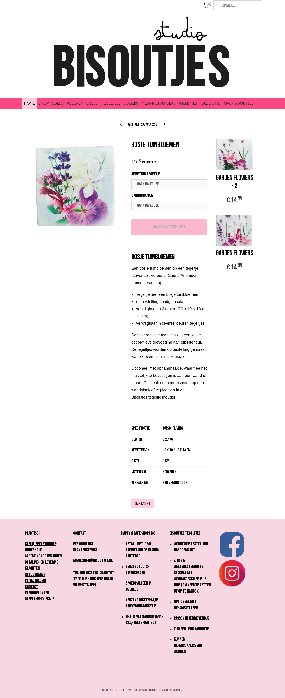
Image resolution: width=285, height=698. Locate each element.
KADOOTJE (210, 103)
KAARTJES (188, 103)
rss (135, 690)
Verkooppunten (37, 593)
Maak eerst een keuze (168, 227)
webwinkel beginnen (148, 690)
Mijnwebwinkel (176, 690)
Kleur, (31, 544)
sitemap (128, 690)
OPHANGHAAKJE (142, 195)
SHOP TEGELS (51, 103)
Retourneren (35, 574)
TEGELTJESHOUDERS (119, 103)
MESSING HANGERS (158, 103)
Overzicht (142, 503)
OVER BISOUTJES (238, 103)
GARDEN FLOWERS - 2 (234, 182)
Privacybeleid (35, 580)
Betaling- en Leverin (40, 562)
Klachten (32, 568)
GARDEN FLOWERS (234, 253)
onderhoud (33, 550)
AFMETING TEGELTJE (145, 174)
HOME (29, 103)
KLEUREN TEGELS (82, 103)
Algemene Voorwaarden (43, 556)
